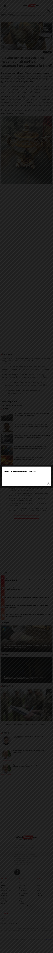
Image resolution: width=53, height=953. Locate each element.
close (48, 463)
